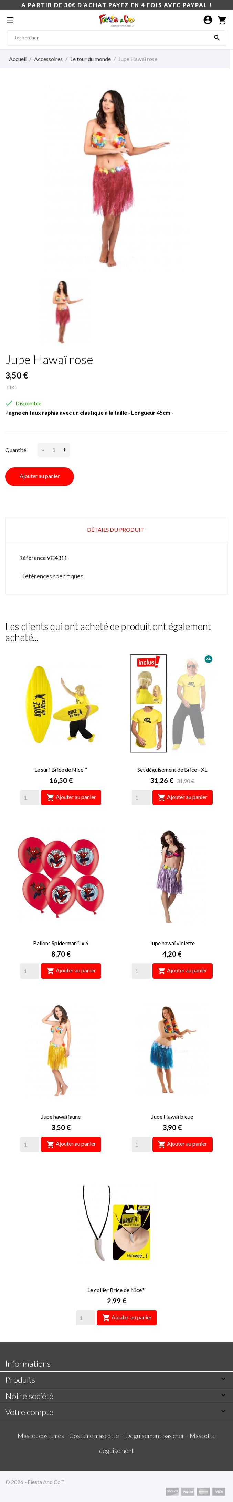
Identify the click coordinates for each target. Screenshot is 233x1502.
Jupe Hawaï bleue (172, 1116)
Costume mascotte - (97, 1435)
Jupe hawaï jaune (61, 1116)
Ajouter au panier (40, 476)
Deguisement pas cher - (157, 1435)
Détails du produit (115, 529)
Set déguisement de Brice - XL (172, 769)
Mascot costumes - (43, 1435)
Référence (32, 557)
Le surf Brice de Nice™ (60, 769)
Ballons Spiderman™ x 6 (60, 943)
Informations (28, 1363)
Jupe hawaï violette (172, 943)
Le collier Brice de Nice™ (116, 1290)
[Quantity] (29, 797)
